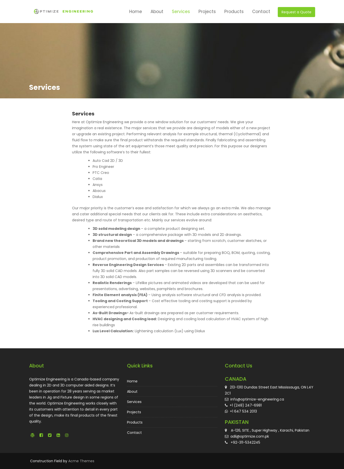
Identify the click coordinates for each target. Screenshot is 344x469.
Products (234, 12)
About (157, 12)
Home (135, 12)
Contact (261, 12)
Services (181, 12)
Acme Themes (81, 460)
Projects (207, 12)
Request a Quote (296, 12)
